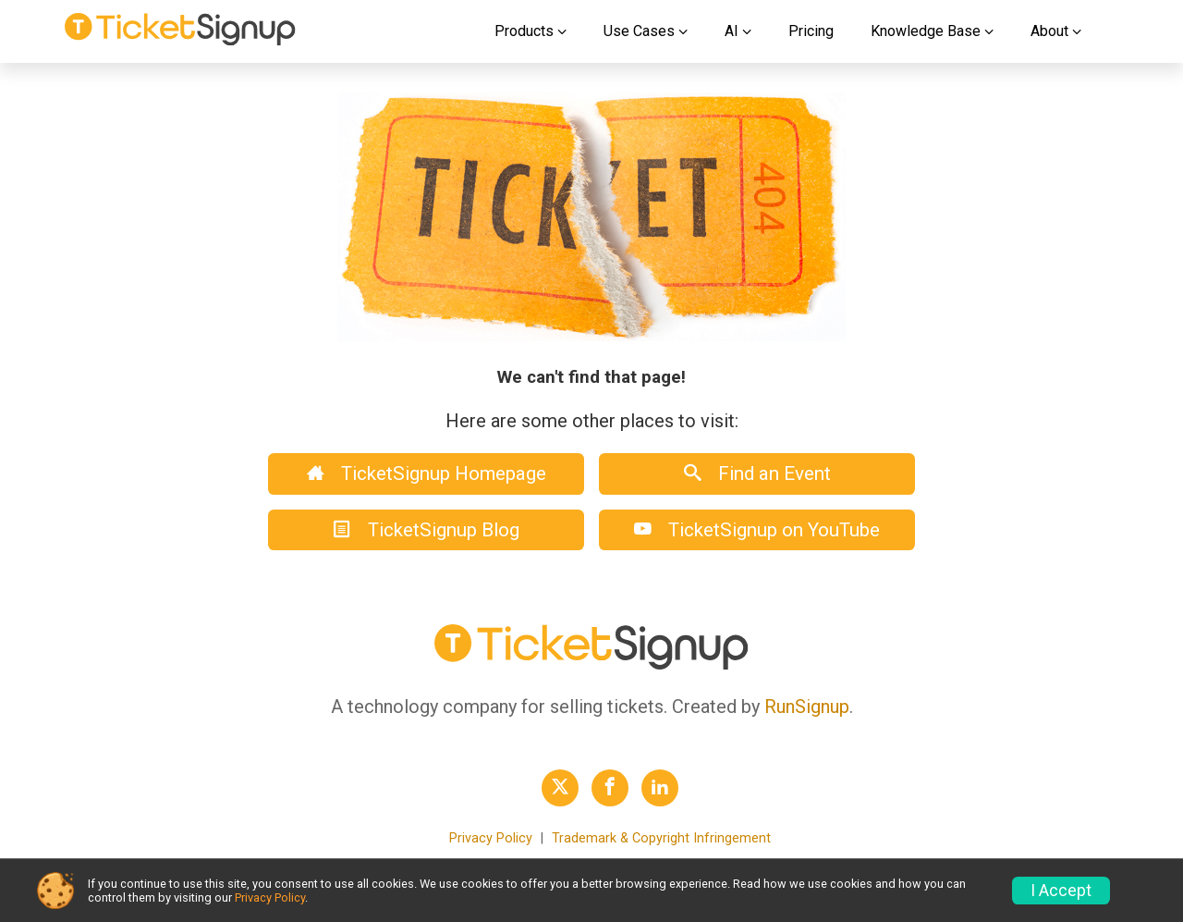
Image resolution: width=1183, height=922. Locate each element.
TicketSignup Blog (426, 530)
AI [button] (731, 31)
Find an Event (757, 473)
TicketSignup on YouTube (757, 530)
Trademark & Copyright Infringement (661, 838)
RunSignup (806, 706)
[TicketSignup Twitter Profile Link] (560, 787)
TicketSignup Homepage (426, 473)
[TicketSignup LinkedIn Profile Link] (659, 787)
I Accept (1061, 890)
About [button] (1049, 31)
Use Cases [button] (639, 31)
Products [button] (524, 31)
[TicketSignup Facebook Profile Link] (610, 787)
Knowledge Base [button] (926, 31)
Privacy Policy (490, 838)
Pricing (811, 31)
